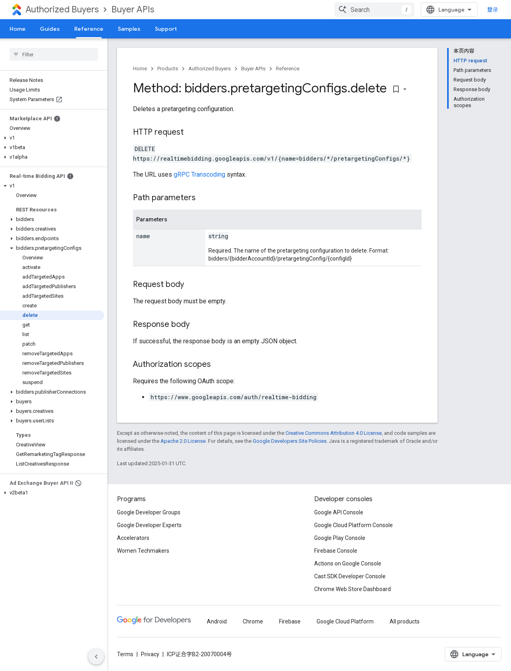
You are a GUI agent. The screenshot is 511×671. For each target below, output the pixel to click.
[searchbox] (54, 54)
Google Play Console (339, 538)
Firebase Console (335, 551)
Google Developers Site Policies (290, 441)
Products (167, 69)
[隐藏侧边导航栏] (96, 657)
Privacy (150, 654)
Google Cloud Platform (345, 621)
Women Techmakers (143, 551)
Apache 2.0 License (183, 441)
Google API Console (338, 512)
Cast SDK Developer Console (350, 576)
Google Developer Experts (149, 525)
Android (217, 621)
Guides (50, 28)
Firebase (290, 621)
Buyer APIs (132, 9)
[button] (52, 138)
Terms (125, 654)
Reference (287, 69)
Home (18, 28)
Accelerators (133, 538)
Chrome (253, 621)
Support (166, 28)
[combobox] (374, 9)
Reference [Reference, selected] (88, 28)
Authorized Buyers (62, 9)
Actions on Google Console (347, 563)
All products (405, 621)
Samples (129, 28)
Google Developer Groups (148, 512)
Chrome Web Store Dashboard (352, 589)
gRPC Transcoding (199, 174)
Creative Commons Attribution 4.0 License (333, 433)
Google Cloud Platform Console (353, 525)
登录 (492, 9)
